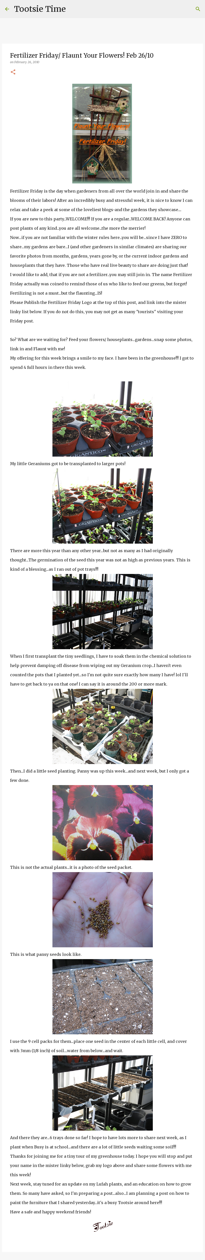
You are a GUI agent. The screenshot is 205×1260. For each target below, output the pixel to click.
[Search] (73, 9)
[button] (13, 72)
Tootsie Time (40, 9)
